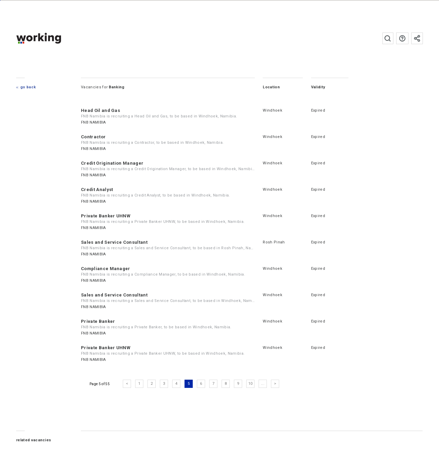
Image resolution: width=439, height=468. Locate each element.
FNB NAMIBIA (93, 122)
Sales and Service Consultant (114, 242)
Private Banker (98, 321)
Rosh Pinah (274, 242)
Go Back (28, 87)
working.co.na (52, 38)
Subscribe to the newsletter (417, 38)
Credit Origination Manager (112, 163)
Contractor (93, 136)
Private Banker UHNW (106, 215)
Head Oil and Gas (100, 110)
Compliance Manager (106, 268)
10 (250, 383)
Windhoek (273, 110)
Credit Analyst (97, 189)
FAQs (402, 38)
